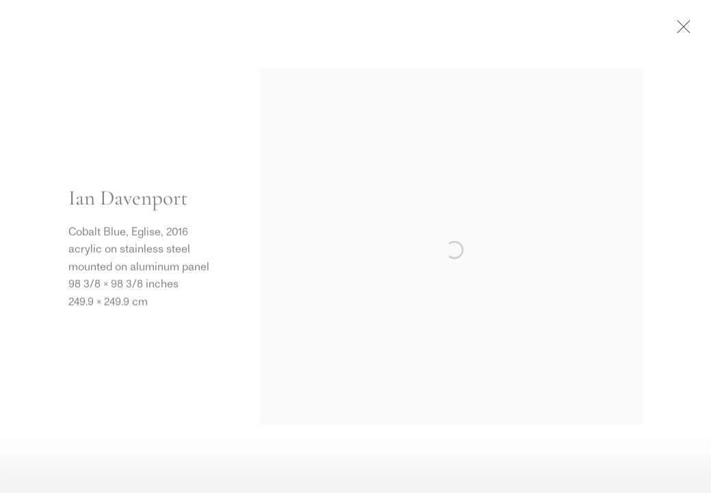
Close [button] (680, 31)
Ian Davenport (128, 198)
